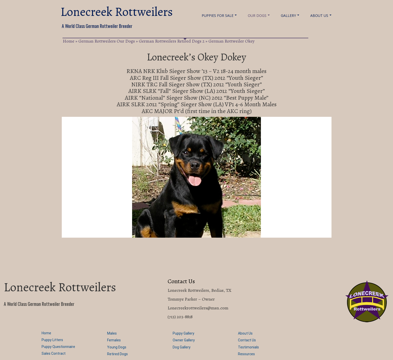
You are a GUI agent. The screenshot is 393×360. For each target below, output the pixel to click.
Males (112, 333)
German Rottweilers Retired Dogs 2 (171, 41)
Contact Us (247, 340)
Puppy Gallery (183, 333)
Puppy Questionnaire (58, 347)
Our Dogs (259, 15)
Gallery (290, 15)
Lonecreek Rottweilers (117, 11)
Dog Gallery (182, 347)
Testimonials (248, 347)
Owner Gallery (184, 340)
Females (114, 340)
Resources (246, 354)
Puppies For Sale (219, 15)
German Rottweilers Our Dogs (106, 41)
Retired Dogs (117, 354)
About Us (320, 15)
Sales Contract (54, 353)
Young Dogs (116, 347)
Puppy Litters (52, 340)
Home (68, 41)
